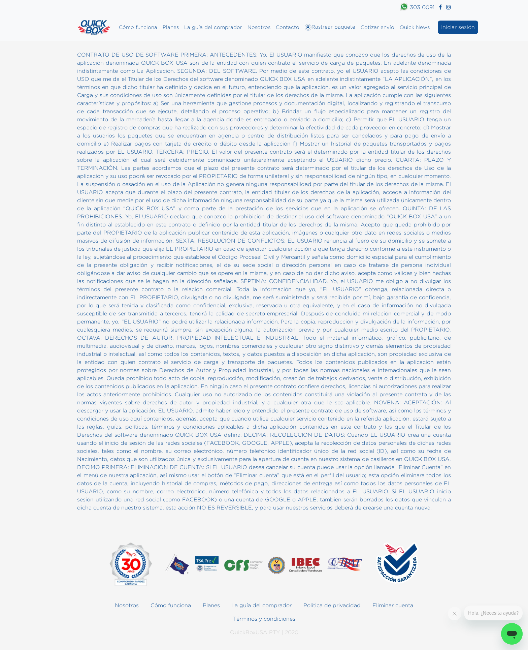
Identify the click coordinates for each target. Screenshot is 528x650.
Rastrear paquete (330, 27)
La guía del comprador (213, 27)
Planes (171, 27)
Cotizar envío (377, 27)
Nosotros (259, 27)
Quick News (415, 27)
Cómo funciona (138, 27)
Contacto (287, 27)
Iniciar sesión (458, 27)
